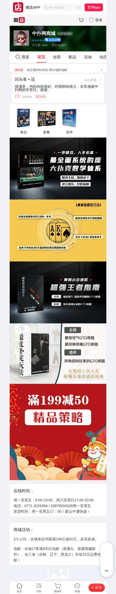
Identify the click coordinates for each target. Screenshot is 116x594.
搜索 (22, 57)
